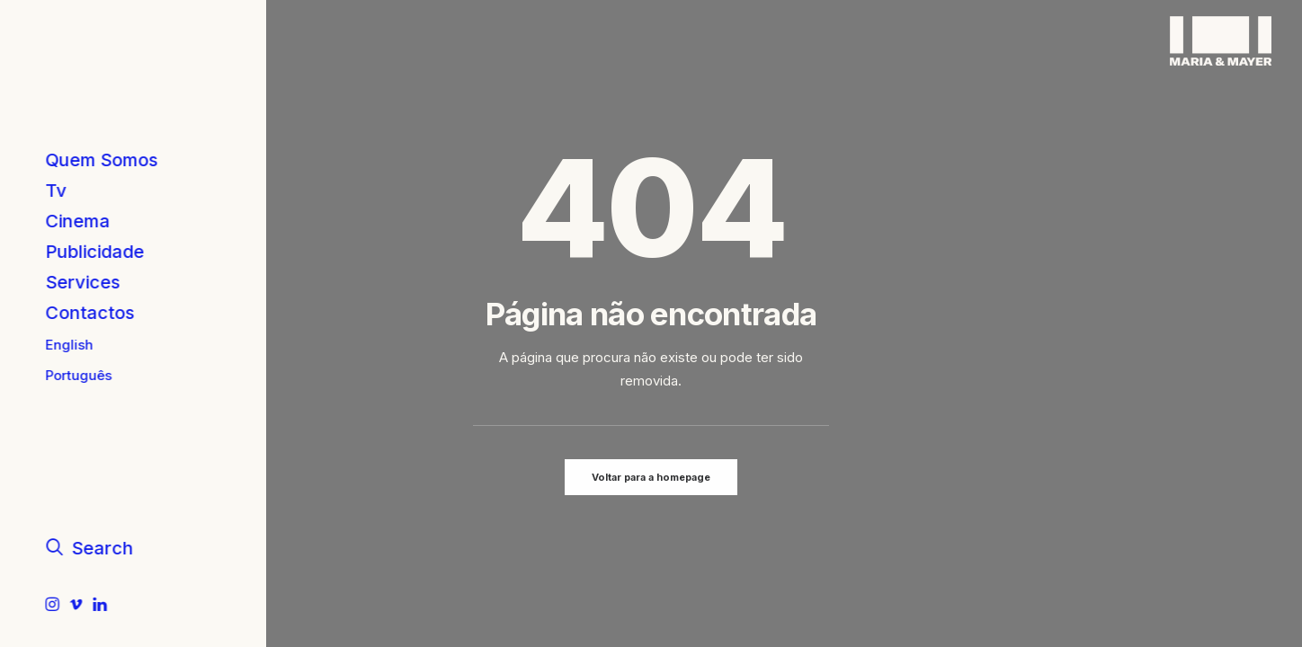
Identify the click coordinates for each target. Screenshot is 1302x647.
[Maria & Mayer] (1220, 41)
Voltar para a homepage (651, 477)
